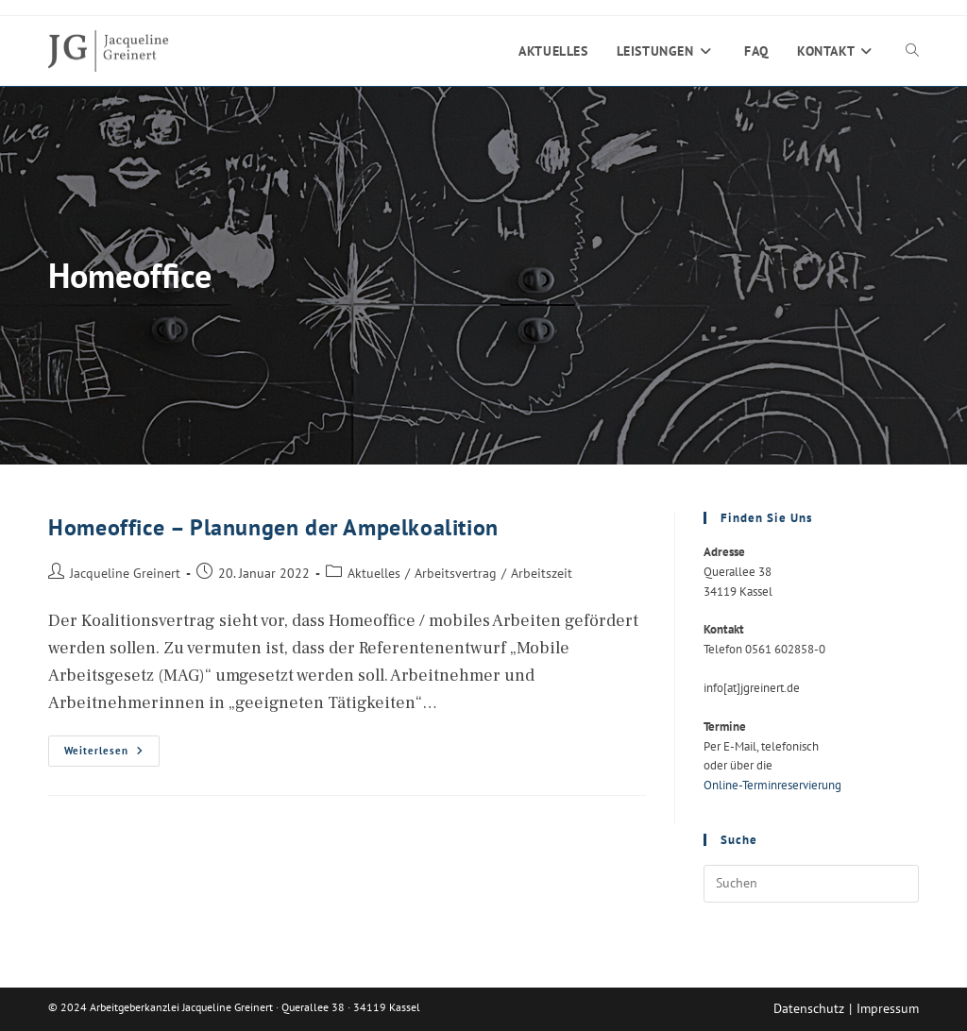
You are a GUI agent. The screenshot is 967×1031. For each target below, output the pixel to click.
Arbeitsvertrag (456, 573)
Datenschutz (808, 1008)
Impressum (888, 1008)
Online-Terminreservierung (772, 785)
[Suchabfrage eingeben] (811, 884)
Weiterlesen (112, 755)
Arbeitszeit (541, 573)
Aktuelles (374, 573)
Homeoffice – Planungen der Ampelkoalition (273, 527)
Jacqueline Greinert (125, 573)
